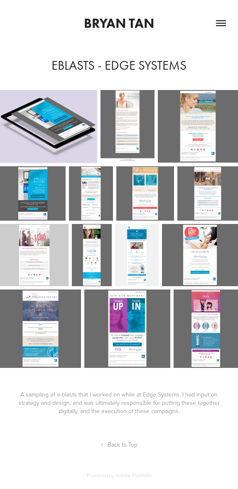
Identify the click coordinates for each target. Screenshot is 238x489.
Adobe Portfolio (133, 475)
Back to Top (119, 444)
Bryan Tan (119, 23)
